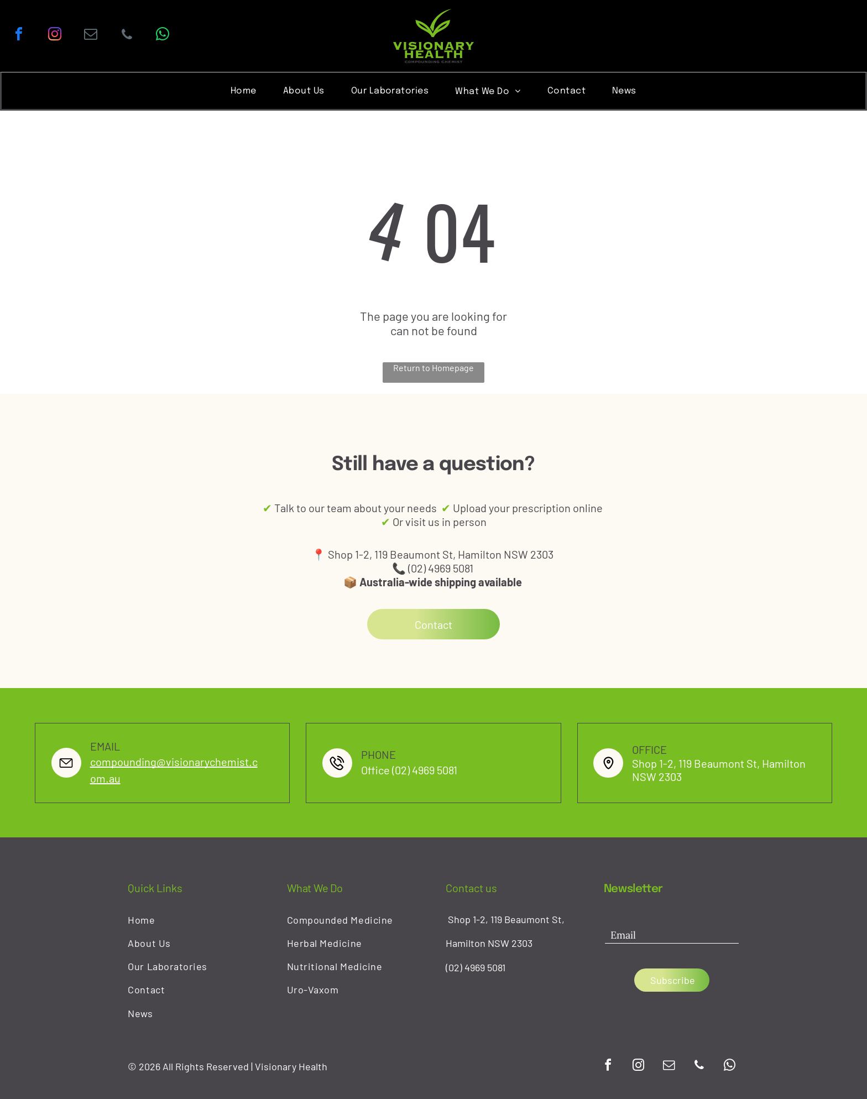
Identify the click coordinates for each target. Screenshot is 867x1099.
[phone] (127, 35)
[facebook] (19, 35)
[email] (91, 35)
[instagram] (55, 35)
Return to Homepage (433, 367)
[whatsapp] (163, 35)
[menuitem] (243, 90)
